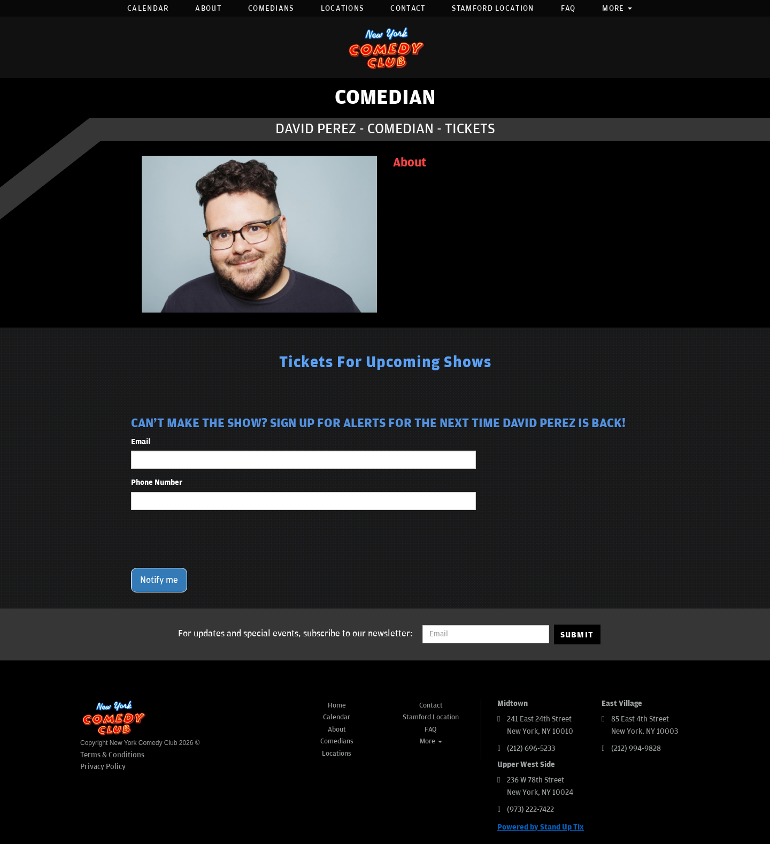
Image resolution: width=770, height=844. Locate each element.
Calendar (147, 8)
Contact (407, 8)
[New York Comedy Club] (385, 47)
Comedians (271, 8)
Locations (342, 8)
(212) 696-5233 (531, 748)
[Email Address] (485, 634)
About (208, 8)
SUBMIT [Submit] (577, 635)
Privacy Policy (103, 766)
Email (140, 441)
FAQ (568, 8)
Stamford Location (493, 8)
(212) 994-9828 (636, 748)
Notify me (159, 580)
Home (337, 705)
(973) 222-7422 (530, 809)
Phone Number (156, 482)
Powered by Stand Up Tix (540, 827)
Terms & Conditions (112, 754)
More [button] (617, 8)
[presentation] (212, 539)
